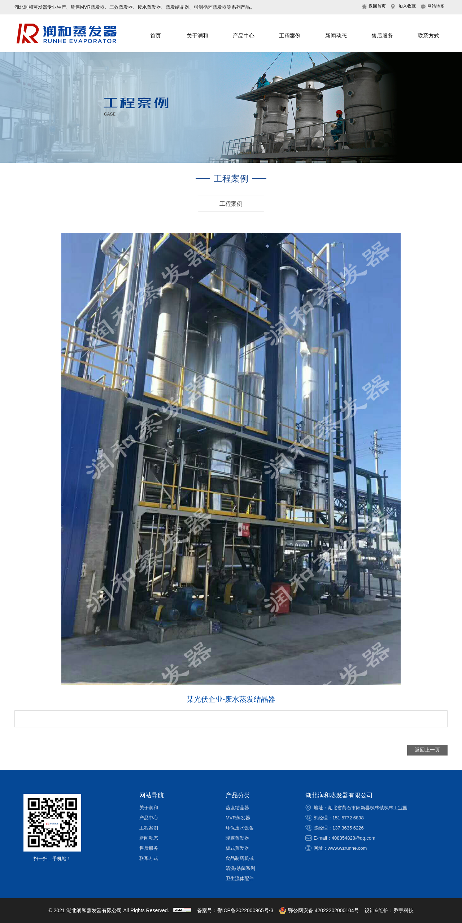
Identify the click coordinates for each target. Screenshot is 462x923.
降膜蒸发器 (237, 838)
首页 (155, 35)
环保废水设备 (240, 828)
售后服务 (382, 35)
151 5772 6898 (348, 817)
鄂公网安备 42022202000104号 (319, 910)
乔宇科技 (403, 910)
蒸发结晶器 (237, 807)
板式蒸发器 (237, 848)
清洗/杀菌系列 (240, 868)
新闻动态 (336, 35)
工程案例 (290, 35)
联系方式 (428, 35)
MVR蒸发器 (238, 817)
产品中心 (243, 35)
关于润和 (197, 35)
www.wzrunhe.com (347, 848)
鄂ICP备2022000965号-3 (245, 910)
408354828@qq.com (353, 838)
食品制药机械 (240, 858)
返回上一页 (427, 750)
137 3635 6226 (348, 828)
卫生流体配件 (240, 878)
